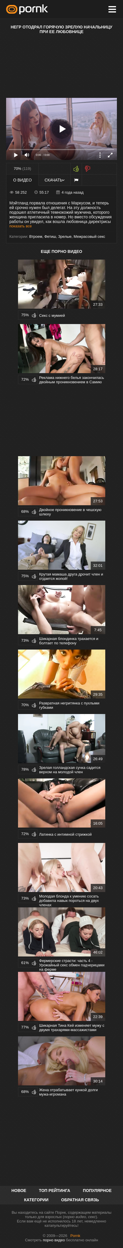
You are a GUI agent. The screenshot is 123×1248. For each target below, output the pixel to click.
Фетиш (50, 236)
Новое (18, 1190)
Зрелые (65, 236)
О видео (22, 180)
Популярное (97, 1190)
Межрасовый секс (89, 236)
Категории (36, 1199)
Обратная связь (80, 1199)
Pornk (75, 1235)
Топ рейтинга (54, 1190)
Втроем (35, 236)
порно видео (54, 1240)
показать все (20, 226)
